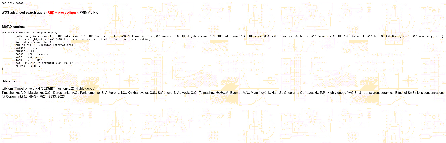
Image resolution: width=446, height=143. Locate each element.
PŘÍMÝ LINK (89, 13)
